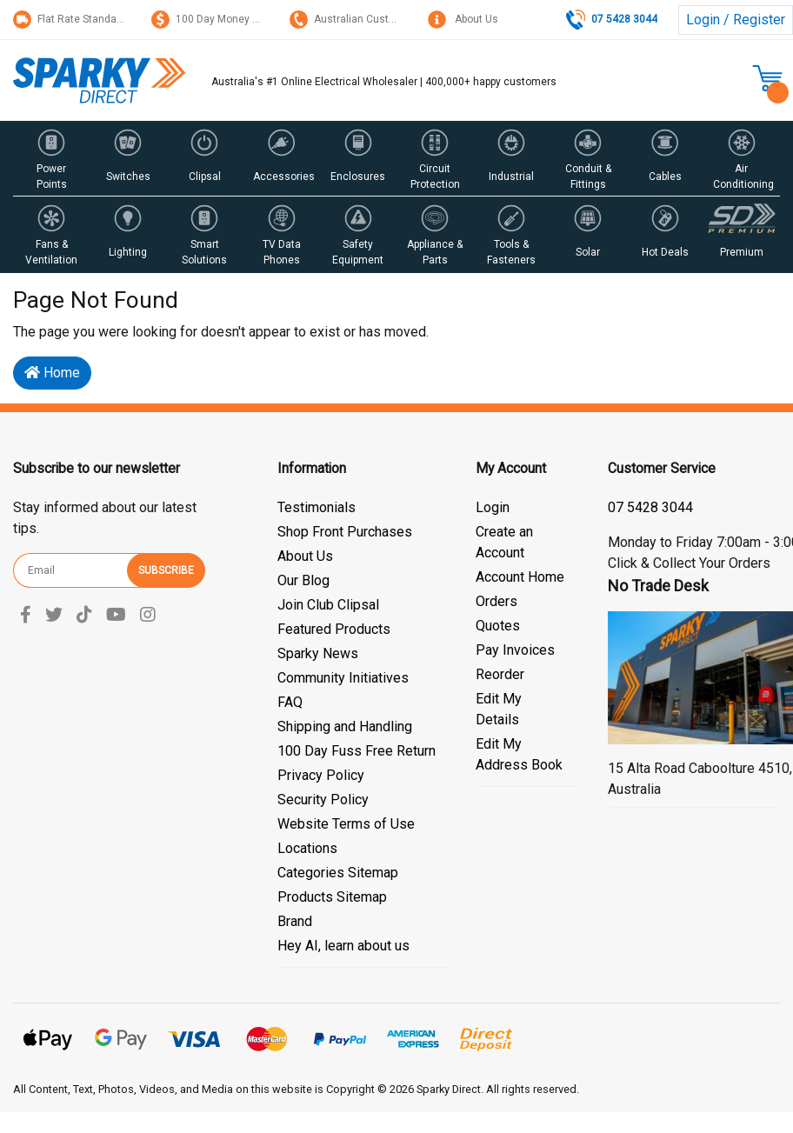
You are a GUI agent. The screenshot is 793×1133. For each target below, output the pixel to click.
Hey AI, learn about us (343, 945)
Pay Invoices (515, 650)
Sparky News (317, 653)
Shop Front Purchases (344, 531)
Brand (294, 921)
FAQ (290, 702)
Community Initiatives (343, 678)
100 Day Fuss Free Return (356, 751)
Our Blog (303, 580)
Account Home (520, 577)
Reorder (500, 674)
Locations (307, 848)
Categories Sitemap (337, 872)
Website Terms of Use (346, 824)
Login (493, 507)
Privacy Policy (320, 775)
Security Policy (323, 799)
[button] (51, 158)
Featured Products (333, 629)
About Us (463, 19)
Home (52, 372)
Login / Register (735, 19)
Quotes (498, 625)
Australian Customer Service (371, 19)
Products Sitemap (332, 897)
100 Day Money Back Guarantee (240, 19)
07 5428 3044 (650, 507)
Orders (496, 601)
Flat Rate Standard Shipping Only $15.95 (121, 19)
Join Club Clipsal (328, 604)
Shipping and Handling (344, 726)
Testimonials (316, 507)
